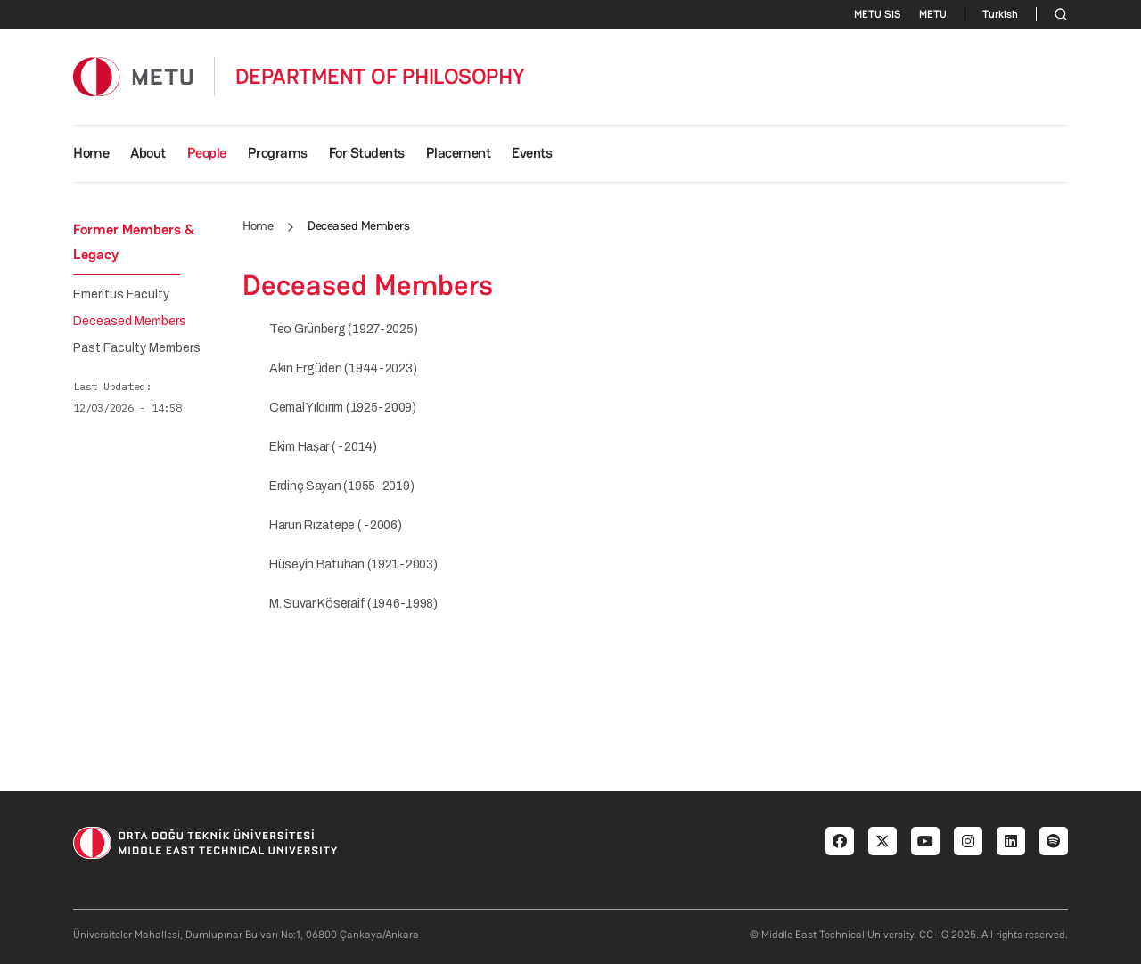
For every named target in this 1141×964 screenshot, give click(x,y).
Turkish (1000, 14)
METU (933, 14)
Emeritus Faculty (121, 295)
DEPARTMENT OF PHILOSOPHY (380, 76)
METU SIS (877, 14)
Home (91, 152)
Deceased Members (129, 321)
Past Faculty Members (137, 348)
